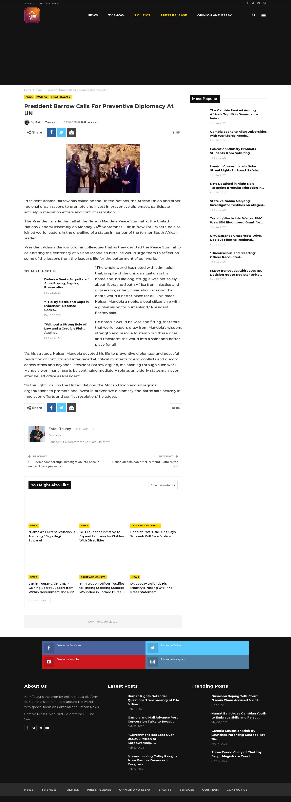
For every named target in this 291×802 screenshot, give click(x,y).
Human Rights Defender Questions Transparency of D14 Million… (153, 686)
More (202, 15)
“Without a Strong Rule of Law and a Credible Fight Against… (65, 328)
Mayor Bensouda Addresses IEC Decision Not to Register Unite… (236, 272)
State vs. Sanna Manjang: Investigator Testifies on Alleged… (238, 203)
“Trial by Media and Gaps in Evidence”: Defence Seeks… (66, 306)
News (93, 15)
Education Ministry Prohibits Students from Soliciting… (233, 151)
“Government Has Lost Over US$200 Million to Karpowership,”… (151, 725)
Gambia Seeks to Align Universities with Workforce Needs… (238, 134)
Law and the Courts (146, 525)
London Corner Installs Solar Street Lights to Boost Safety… (235, 168)
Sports (165, 775)
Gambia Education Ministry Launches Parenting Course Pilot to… (238, 721)
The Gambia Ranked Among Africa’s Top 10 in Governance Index (234, 114)
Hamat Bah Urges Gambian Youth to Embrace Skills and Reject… (238, 701)
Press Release (173, 15)
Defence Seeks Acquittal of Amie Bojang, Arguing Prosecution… (66, 283)
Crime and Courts (93, 577)
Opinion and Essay (135, 775)
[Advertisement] (145, 54)
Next (45, 600)
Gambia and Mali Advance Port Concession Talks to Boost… (153, 705)
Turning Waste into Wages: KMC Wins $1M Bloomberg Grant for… (236, 220)
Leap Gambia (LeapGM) (250, 791)
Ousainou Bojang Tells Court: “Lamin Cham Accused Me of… (235, 684)
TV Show (116, 15)
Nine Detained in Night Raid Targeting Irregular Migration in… (237, 186)
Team (40, 3)
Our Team (210, 775)
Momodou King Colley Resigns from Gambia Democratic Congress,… (152, 746)
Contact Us (52, 3)
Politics (142, 15)
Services (29, 3)
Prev (34, 600)
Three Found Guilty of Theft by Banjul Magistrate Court (236, 740)
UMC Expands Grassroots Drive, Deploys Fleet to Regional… (236, 238)
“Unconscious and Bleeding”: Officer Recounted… (233, 255)
